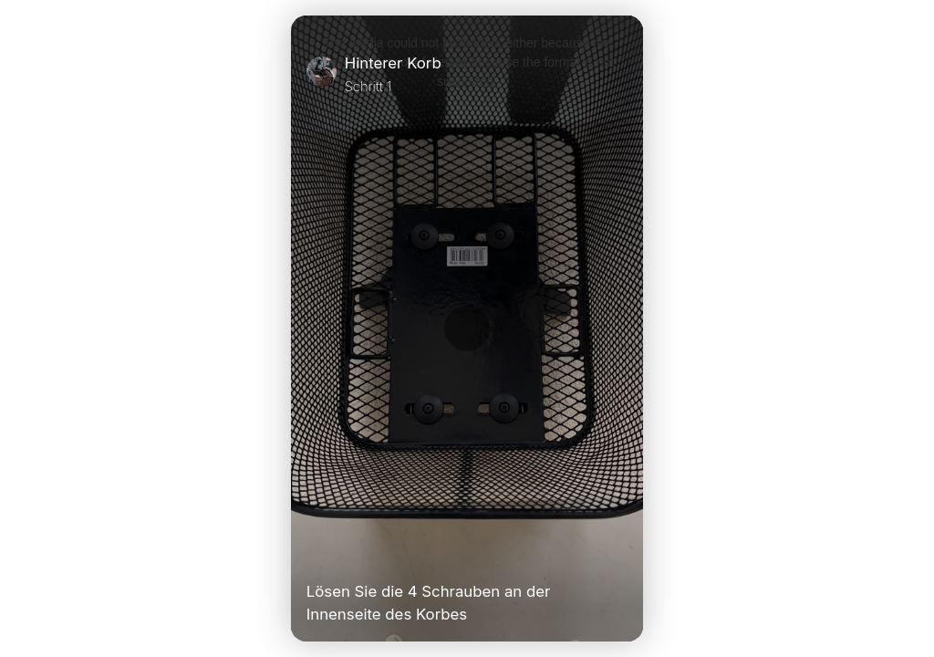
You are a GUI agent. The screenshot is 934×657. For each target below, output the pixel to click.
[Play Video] (314, 553)
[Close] (620, 74)
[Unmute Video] (620, 553)
